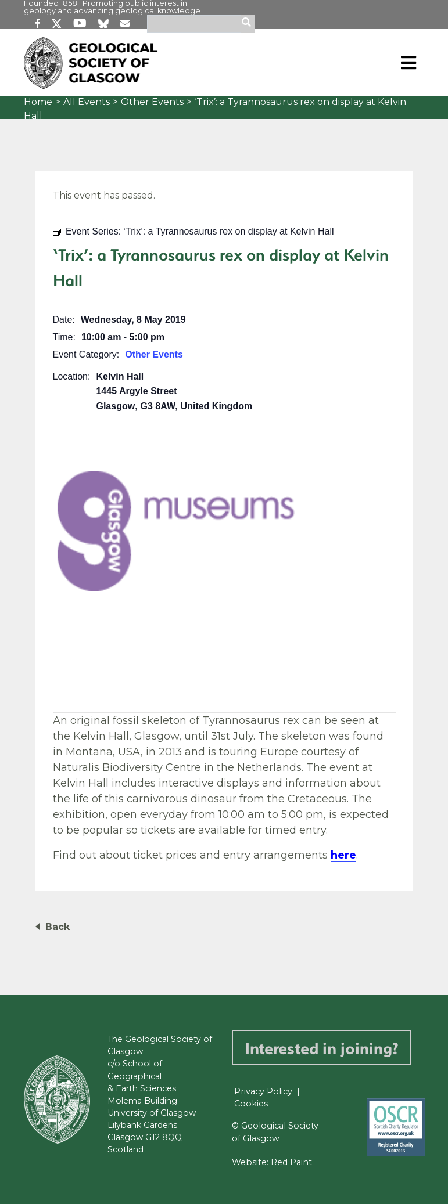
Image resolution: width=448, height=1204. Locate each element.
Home (38, 101)
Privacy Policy (263, 1091)
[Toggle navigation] (408, 62)
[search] (248, 24)
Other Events (152, 101)
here (343, 855)
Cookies (251, 1103)
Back (57, 926)
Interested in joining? (322, 1047)
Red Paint (291, 1162)
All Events (86, 101)
